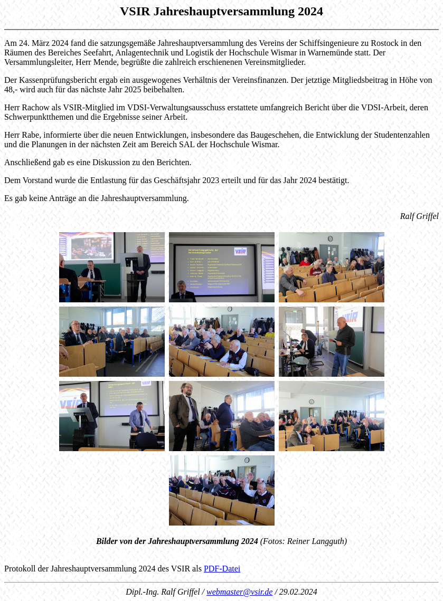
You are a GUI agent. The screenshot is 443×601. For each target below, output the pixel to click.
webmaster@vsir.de (239, 591)
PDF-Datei (222, 568)
